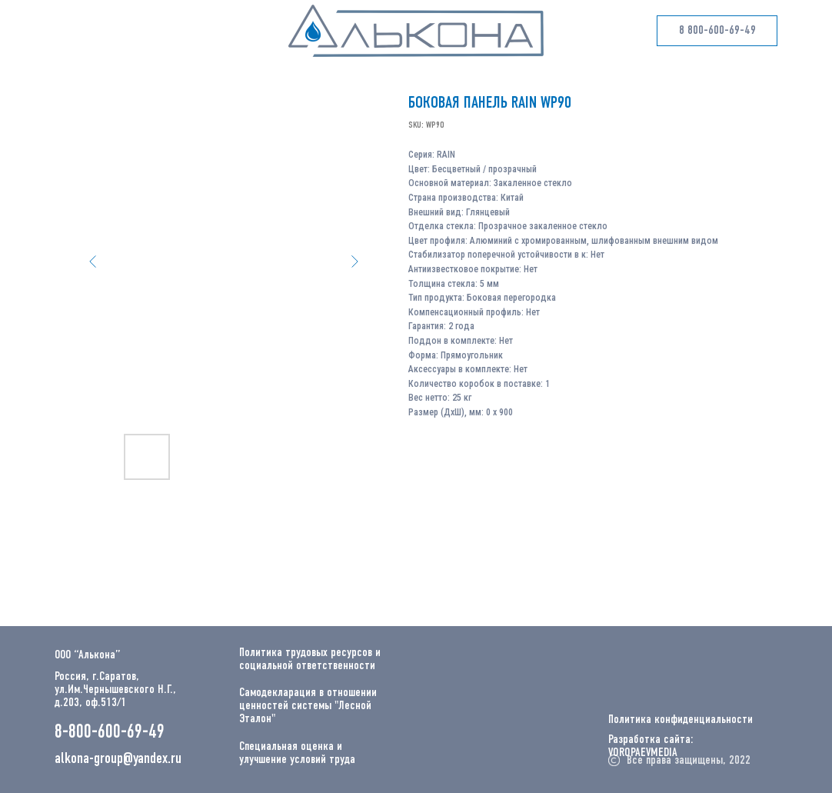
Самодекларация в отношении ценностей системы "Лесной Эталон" (308, 706)
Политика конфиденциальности (680, 720)
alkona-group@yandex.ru (118, 759)
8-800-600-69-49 (110, 732)
